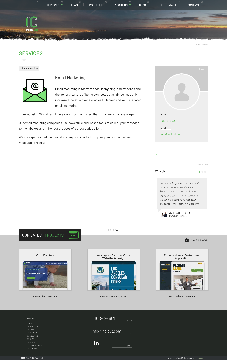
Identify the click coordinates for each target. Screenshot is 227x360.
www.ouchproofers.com (45, 296)
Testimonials (168, 4)
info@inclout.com (171, 134)
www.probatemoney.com (182, 296)
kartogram (199, 358)
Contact (195, 4)
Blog (144, 4)
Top (114, 230)
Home (33, 4)
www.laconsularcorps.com (113, 296)
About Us (123, 4)
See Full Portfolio (199, 240)
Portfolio (98, 4)
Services (55, 4)
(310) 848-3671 (185, 19)
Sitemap (32, 348)
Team (76, 4)
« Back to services (29, 68)
